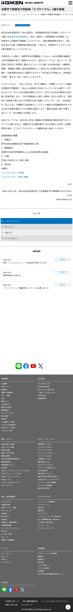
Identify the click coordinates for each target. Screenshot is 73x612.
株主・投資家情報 (8, 497)
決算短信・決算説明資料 (9, 522)
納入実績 (4, 468)
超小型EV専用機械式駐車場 (10, 459)
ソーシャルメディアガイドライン (55, 601)
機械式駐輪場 (5, 462)
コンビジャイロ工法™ (45, 456)
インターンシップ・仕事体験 (47, 553)
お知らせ (8, 233)
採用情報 (41, 548)
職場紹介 (41, 556)
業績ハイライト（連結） (9, 508)
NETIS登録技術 (43, 471)
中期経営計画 (5, 505)
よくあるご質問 (6, 534)
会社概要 (4, 384)
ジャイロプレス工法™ (45, 447)
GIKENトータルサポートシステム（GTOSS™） (16, 471)
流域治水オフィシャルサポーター (49, 479)
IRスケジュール (6, 510)
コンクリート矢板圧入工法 (46, 468)
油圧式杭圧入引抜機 (7, 444)
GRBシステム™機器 (7, 447)
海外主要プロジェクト (45, 473)
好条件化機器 (5, 450)
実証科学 (4, 419)
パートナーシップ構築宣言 (46, 502)
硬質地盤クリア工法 (44, 444)
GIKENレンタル (6, 479)
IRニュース (9, 227)
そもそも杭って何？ (44, 384)
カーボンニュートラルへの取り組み (49, 516)
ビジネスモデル (6, 502)
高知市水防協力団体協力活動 (47, 476)
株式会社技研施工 (20, 37)
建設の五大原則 (6, 407)
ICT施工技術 (42, 395)
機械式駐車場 (5, 456)
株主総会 (4, 519)
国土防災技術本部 (43, 488)
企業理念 (4, 390)
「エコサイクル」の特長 (12, 173)
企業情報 (4, 379)
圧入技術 (41, 379)
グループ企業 (5, 395)
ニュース (4, 548)
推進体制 (41, 510)
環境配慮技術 (42, 398)
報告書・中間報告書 (7, 540)
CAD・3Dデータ (6, 485)
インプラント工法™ (7, 413)
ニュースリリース (22, 25)
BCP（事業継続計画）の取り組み (49, 519)
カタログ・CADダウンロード (10, 482)
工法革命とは (5, 404)
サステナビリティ (44, 497)
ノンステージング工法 (45, 453)
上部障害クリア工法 (44, 459)
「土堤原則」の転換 (7, 422)
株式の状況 (5, 516)
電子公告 (4, 531)
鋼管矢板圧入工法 (43, 462)
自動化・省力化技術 (7, 453)
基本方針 (41, 508)
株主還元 (4, 513)
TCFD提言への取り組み (45, 522)
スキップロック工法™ (45, 450)
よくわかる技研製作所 (8, 425)
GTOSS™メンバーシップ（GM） (11, 473)
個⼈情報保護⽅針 (30, 601)
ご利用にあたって (12, 601)
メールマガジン (11, 238)
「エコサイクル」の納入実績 (14, 177)
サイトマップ (26, 605)
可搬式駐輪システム (7, 465)
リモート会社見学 (43, 568)
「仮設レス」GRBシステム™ (47, 392)
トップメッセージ (43, 505)
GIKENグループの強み (8, 428)
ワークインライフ (43, 525)
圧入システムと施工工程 (46, 390)
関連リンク (5, 401)
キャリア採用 (42, 565)
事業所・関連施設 (7, 392)
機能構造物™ (5, 410)
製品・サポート (7, 439)
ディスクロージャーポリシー (10, 528)
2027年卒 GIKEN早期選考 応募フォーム (50, 574)
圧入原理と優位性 (43, 387)
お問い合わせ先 (11, 605)
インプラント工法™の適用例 (47, 482)
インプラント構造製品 (45, 485)
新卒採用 (41, 562)
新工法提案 (5, 416)
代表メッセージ (6, 387)
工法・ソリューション (46, 439)
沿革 (2, 398)
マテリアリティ (43, 513)
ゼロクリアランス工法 (45, 465)
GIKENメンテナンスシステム (10, 476)
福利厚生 (41, 559)
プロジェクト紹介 (7, 431)
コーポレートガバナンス (46, 528)
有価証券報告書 (6, 525)
